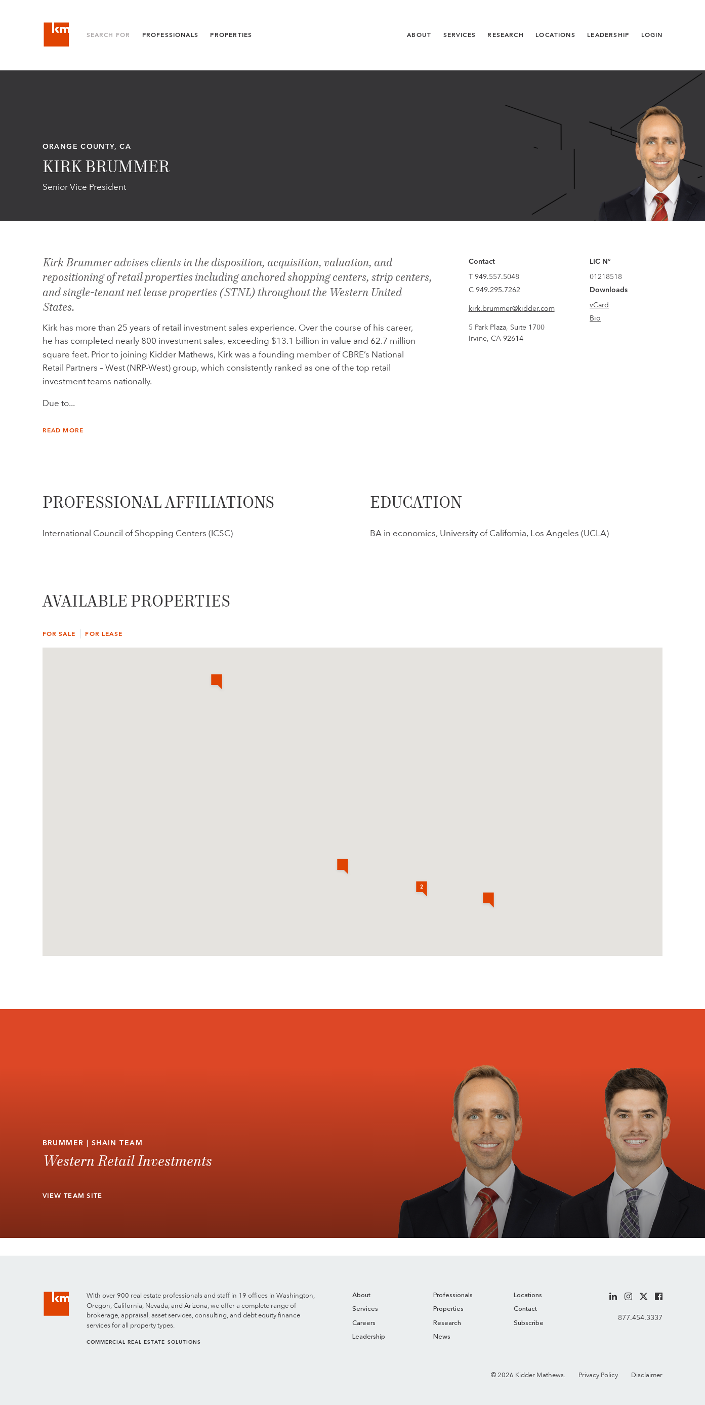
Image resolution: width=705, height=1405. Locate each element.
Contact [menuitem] (525, 1309)
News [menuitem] (441, 1337)
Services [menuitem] (365, 1309)
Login (652, 34)
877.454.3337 (640, 1317)
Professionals (170, 34)
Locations (555, 34)
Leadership (608, 34)
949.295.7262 (498, 290)
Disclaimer (646, 1375)
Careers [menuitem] (364, 1323)
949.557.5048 (497, 276)
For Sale (59, 633)
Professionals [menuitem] (453, 1295)
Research (505, 34)
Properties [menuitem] (448, 1309)
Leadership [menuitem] (368, 1337)
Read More (63, 430)
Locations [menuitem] (528, 1295)
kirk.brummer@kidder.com (512, 308)
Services (459, 34)
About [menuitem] (361, 1295)
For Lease (103, 633)
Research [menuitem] (447, 1323)
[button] (488, 901)
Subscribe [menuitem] (529, 1323)
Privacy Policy (598, 1375)
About (419, 34)
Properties (231, 34)
